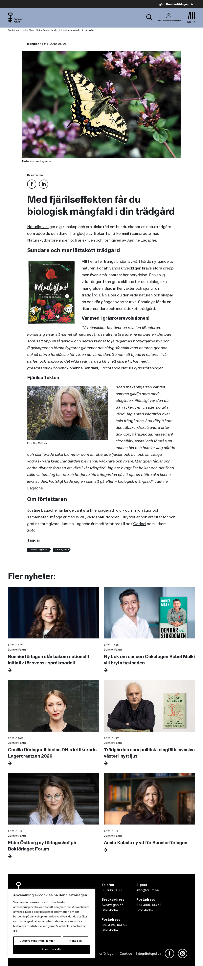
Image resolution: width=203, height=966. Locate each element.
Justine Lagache (141, 240)
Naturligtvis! (38, 227)
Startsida (13, 30)
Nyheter (24, 30)
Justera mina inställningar (37, 941)
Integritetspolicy (148, 953)
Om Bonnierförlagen (100, 953)
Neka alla (75, 941)
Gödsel (139, 524)
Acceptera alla (51, 949)
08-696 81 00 (112, 890)
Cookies (126, 953)
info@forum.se (147, 890)
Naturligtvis (61, 549)
